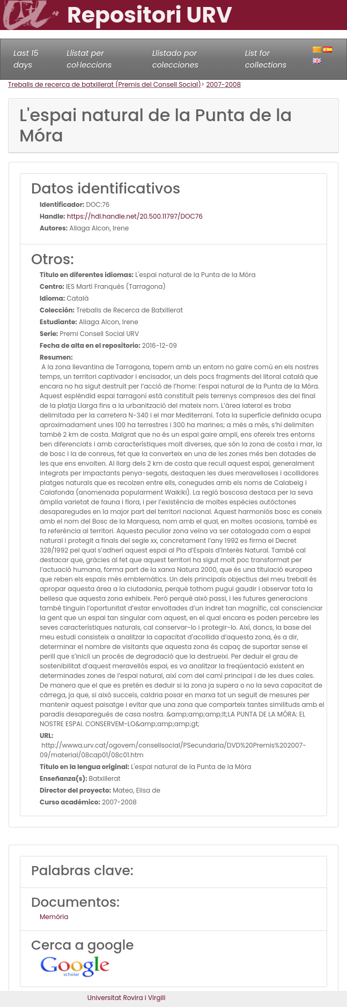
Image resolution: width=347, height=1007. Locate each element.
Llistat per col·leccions (89, 59)
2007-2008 (223, 84)
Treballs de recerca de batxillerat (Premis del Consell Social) (104, 84)
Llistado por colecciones (175, 59)
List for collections (265, 59)
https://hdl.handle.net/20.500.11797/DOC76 (134, 216)
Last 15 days (26, 59)
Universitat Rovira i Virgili (126, 997)
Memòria (54, 916)
